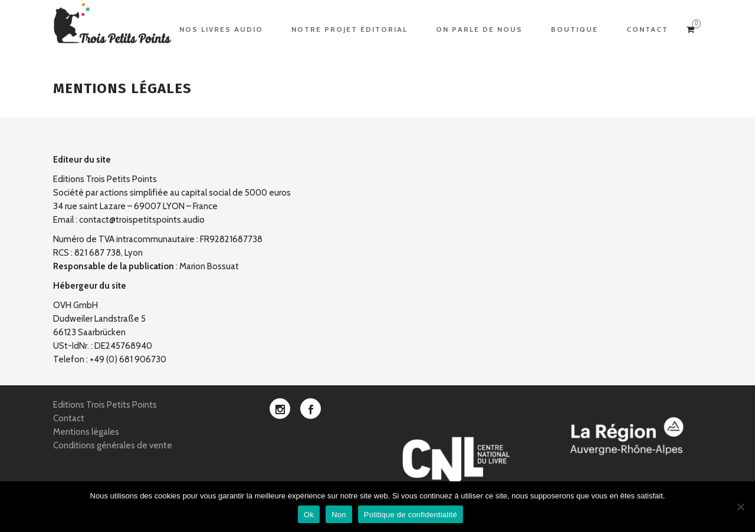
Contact (68, 418)
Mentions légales (86, 432)
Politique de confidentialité (410, 514)
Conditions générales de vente (112, 445)
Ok (309, 514)
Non (338, 514)
